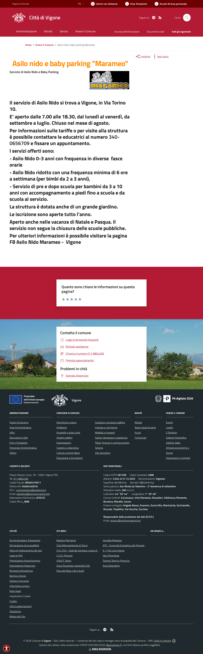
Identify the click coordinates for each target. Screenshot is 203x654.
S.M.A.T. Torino (63, 561)
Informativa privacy (20, 586)
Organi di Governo (19, 422)
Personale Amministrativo (23, 448)
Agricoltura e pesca (66, 422)
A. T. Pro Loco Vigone (113, 550)
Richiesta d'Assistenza (21, 571)
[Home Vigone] (36, 17)
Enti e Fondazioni (19, 443)
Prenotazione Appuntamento (25, 561)
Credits (13, 601)
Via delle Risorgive (112, 540)
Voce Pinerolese (111, 555)
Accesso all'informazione (127, 31)
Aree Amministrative (20, 427)
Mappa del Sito (17, 616)
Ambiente (61, 427)
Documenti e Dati (19, 438)
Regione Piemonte (66, 540)
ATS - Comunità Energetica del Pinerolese (125, 545)
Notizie (138, 422)
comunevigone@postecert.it (31, 490)
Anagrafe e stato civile (68, 432)
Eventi (169, 422)
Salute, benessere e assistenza (111, 438)
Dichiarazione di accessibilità (24, 545)
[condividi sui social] (143, 56)
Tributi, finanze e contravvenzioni (112, 443)
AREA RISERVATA (99, 649)
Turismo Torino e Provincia (116, 561)
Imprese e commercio (106, 427)
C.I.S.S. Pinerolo (64, 555)
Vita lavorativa (102, 453)
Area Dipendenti (111, 566)
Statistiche (15, 611)
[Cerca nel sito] (187, 17)
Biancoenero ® (114, 645)
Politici (13, 453)
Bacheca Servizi (18, 576)
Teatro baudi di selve (145, 427)
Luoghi (169, 427)
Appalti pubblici (64, 438)
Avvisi (138, 432)
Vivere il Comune (44, 45)
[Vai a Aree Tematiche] (136, 4)
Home (28, 45)
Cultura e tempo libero (68, 453)
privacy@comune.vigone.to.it (125, 520)
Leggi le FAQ (16, 555)
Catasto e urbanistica (67, 448)
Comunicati (140, 438)
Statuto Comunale (19, 581)
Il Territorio (171, 432)
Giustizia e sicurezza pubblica (110, 422)
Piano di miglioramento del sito (26, 550)
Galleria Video (173, 443)
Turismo (99, 448)
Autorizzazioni (63, 443)
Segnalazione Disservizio (22, 566)
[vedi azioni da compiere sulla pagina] (160, 56)
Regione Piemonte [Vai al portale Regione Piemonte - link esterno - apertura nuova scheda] (20, 3)
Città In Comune (162, 641)
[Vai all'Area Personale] (171, 4)
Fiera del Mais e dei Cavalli (70, 571)
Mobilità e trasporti (105, 432)
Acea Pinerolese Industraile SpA (73, 566)
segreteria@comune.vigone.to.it (33, 494)
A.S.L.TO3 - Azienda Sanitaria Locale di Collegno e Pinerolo (87, 550)
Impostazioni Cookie (20, 596)
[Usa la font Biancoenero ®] (104, 4)
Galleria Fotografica (176, 438)
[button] (6, 648)
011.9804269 (20, 479)
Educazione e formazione (69, 458)
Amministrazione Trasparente (25, 540)
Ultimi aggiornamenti (21, 606)
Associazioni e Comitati (178, 458)
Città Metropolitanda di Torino (72, 545)
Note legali (15, 591)
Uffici (12, 432)
